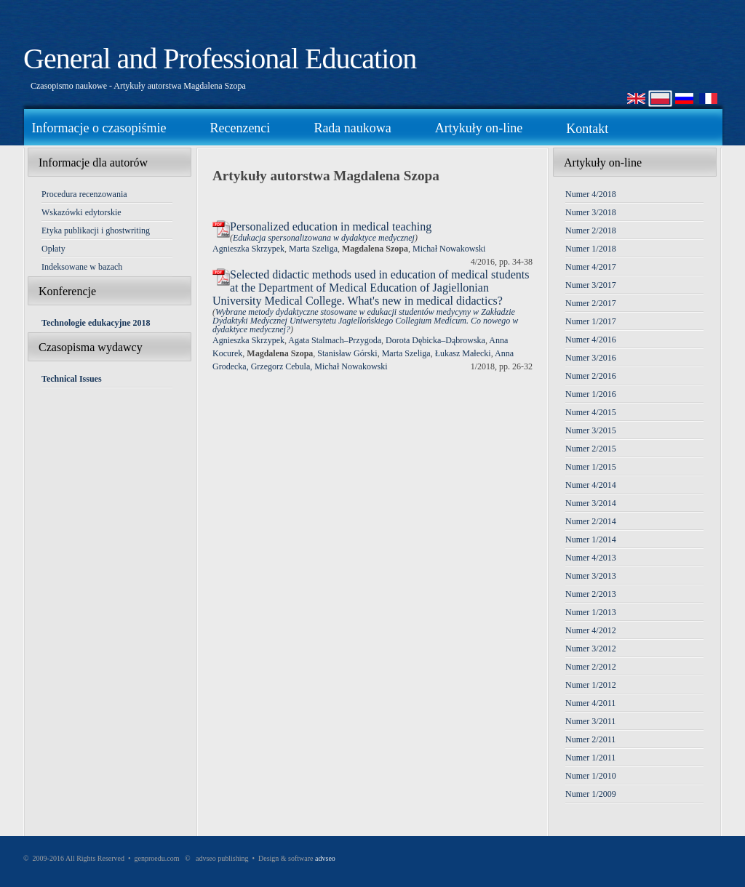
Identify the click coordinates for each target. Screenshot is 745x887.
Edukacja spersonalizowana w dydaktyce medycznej (324, 238)
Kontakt (587, 128)
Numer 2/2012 (590, 667)
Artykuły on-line (478, 128)
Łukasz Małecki (463, 353)
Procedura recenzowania (84, 194)
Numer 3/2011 (590, 721)
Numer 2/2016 (590, 376)
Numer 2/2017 (590, 303)
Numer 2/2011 (590, 739)
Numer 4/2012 (590, 630)
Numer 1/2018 (590, 249)
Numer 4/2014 (590, 485)
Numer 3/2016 (590, 358)
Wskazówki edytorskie (81, 212)
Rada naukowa (352, 128)
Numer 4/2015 (590, 412)
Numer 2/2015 (590, 448)
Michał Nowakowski (449, 249)
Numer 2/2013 (590, 594)
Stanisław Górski (347, 353)
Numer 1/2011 (590, 757)
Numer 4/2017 (590, 267)
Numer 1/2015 (590, 467)
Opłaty (53, 249)
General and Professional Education (219, 58)
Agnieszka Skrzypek (248, 249)
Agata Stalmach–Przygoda (334, 340)
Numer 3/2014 (590, 503)
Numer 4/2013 (590, 558)
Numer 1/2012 (590, 685)
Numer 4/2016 (590, 339)
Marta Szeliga (313, 249)
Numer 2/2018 (590, 230)
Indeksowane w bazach (81, 267)
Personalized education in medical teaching (330, 226)
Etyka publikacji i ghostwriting (95, 230)
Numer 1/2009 (590, 794)
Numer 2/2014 (590, 521)
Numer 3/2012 (590, 648)
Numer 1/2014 (590, 539)
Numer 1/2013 (590, 612)
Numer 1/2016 (590, 394)
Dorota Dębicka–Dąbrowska (435, 340)
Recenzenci (240, 128)
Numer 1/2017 (590, 321)
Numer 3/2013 (590, 576)
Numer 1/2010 (590, 776)
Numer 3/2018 (590, 212)
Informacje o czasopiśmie (99, 128)
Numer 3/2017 (590, 285)
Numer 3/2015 (590, 430)
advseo (325, 858)
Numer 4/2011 (590, 703)
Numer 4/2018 (590, 194)
